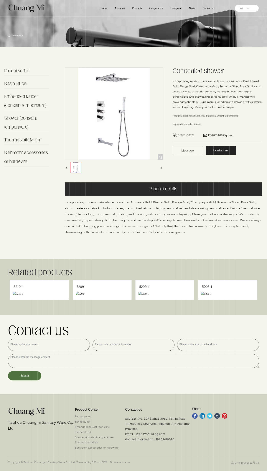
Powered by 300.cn (88, 462)
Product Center (87, 409)
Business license (120, 462)
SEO (104, 462)
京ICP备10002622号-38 (245, 463)
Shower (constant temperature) (20, 123)
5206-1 (207, 287)
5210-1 (18, 287)
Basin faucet (15, 84)
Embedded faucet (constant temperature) (25, 101)
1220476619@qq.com (221, 135)
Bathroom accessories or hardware (26, 157)
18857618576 (186, 135)
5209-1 (144, 287)
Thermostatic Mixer (22, 140)
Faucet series (16, 71)
